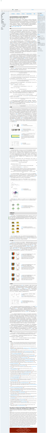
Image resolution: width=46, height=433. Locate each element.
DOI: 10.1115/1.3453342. (22, 392)
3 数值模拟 (2, 21)
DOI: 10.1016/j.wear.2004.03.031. (29, 359)
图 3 (13, 119)
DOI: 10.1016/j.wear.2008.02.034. (29, 361)
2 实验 (2, 20)
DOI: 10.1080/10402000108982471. (17, 390)
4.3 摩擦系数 (3, 26)
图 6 (11, 215)
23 (28, 95)
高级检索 (32, 9)
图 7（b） (26, 246)
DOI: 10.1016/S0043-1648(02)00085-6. (17, 353)
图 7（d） (29, 246)
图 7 (11, 242)
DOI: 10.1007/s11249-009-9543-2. (14, 363)
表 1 (15, 121)
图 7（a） (11, 245)
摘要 (1, 15)
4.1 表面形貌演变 (4, 24)
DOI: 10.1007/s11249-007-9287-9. (21, 405)
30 (35, 306)
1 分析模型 (2, 19)
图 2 (21, 117)
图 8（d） (17, 248)
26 (11, 102)
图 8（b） (14, 248)
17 (14, 68)
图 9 (14, 242)
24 (18, 96)
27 (33, 102)
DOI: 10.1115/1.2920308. (24, 401)
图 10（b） (19, 288)
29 (28, 237)
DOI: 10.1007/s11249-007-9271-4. (25, 382)
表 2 (30, 289)
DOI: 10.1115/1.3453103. (32, 355)
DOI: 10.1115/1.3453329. (25, 357)
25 (29, 101)
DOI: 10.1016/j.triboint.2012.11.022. (28, 351)
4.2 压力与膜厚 (3, 25)
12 (33, 42)
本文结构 (2, 14)
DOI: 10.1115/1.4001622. (22, 365)
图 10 (22, 285)
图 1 (17, 113)
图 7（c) (33, 245)
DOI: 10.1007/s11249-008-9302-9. (33, 384)
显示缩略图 (3, 13)
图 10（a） (26, 288)
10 (13, 41)
